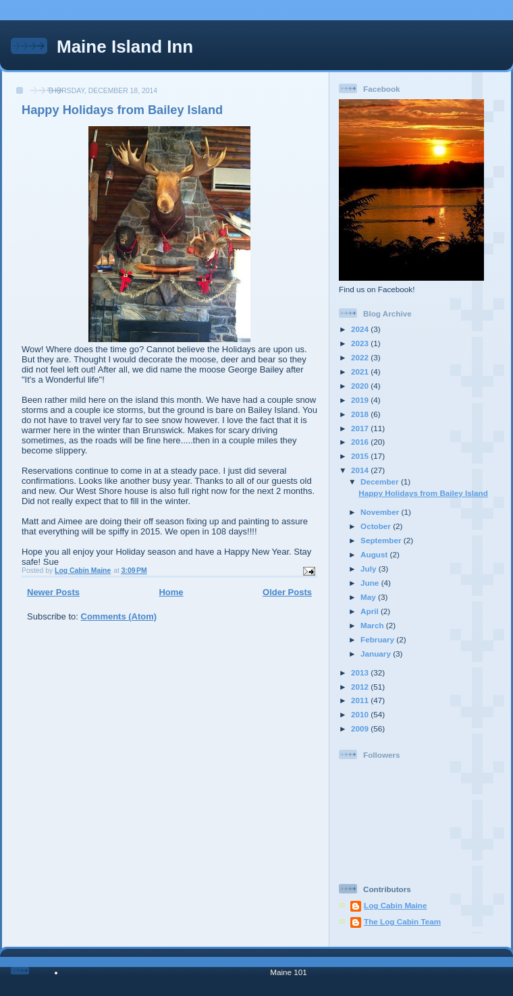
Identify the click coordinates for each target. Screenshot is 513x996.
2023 (361, 343)
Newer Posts (53, 592)
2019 (361, 399)
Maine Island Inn (125, 46)
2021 (361, 371)
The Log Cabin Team (402, 921)
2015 (361, 455)
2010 (361, 714)
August (375, 554)
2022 (361, 357)
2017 (361, 428)
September (382, 540)
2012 (361, 686)
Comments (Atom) (119, 616)
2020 (361, 385)
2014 (361, 470)
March (373, 625)
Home (171, 592)
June (370, 582)
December (380, 481)
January (376, 653)
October (376, 526)
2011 (361, 700)
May (369, 596)
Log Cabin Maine (395, 905)
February (378, 639)
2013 (361, 672)
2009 (361, 728)
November (380, 511)
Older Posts (287, 592)
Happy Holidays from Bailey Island (122, 110)
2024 (361, 329)
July (369, 568)
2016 (361, 441)
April (370, 611)
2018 (361, 414)
